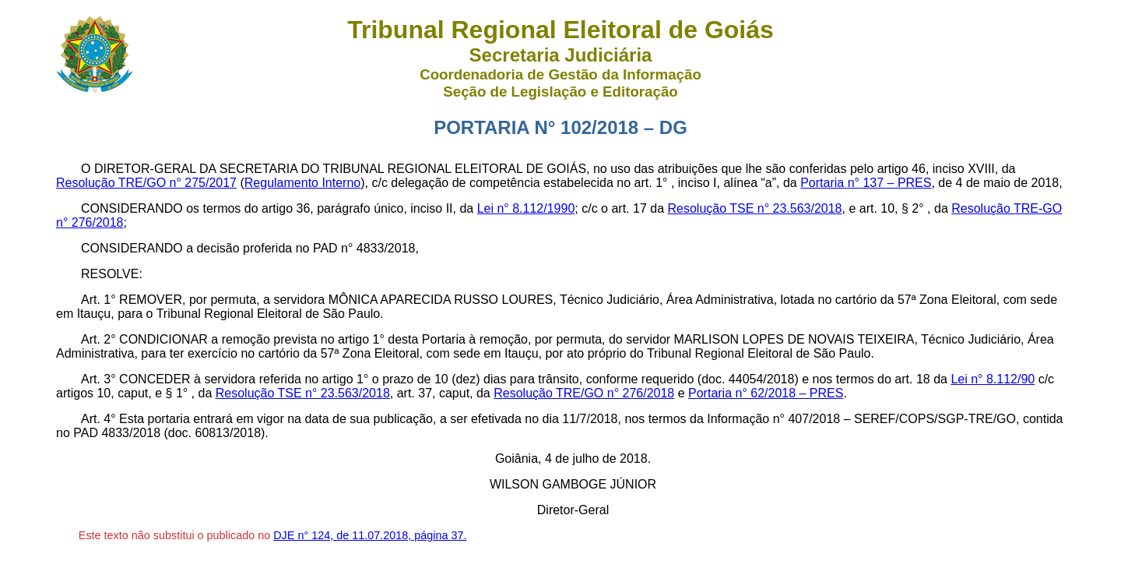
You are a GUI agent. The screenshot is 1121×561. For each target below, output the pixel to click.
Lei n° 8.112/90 (993, 379)
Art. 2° (98, 339)
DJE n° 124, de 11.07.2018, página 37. (369, 535)
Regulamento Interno (302, 182)
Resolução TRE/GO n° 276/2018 (584, 393)
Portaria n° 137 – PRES (865, 182)
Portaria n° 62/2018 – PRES (765, 393)
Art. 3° (98, 379)
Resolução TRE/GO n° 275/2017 (146, 182)
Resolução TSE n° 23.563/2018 (754, 208)
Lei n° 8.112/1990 (526, 208)
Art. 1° (98, 299)
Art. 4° (98, 418)
